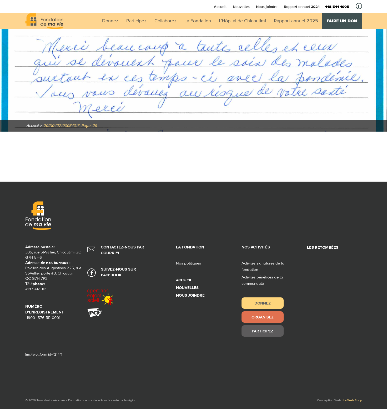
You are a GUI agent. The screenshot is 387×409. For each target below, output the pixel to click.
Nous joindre (267, 6)
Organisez (263, 317)
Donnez (262, 303)
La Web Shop (352, 400)
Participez (262, 331)
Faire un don (342, 21)
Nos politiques (188, 263)
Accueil (220, 6)
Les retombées (322, 248)
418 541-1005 (337, 7)
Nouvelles (241, 6)
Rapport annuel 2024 (302, 6)
